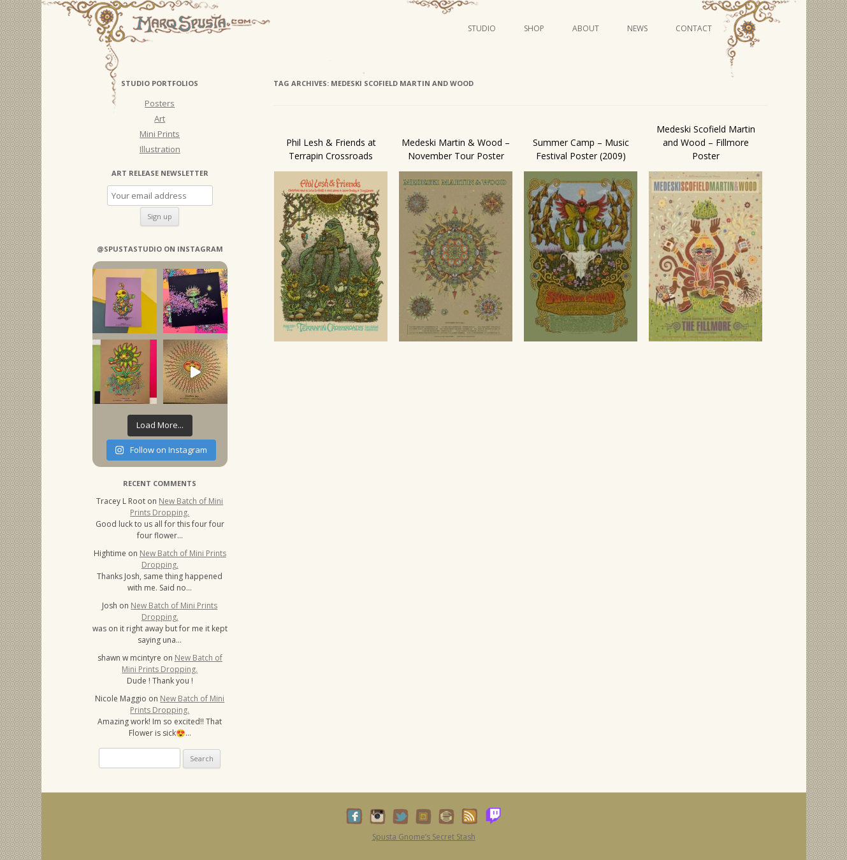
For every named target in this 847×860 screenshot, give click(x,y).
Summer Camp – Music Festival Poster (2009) (581, 149)
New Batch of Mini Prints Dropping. (176, 507)
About (585, 28)
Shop (534, 28)
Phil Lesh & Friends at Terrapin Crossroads (331, 149)
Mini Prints (160, 134)
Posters (160, 103)
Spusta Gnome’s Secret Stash (423, 836)
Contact (694, 28)
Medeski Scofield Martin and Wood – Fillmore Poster (705, 142)
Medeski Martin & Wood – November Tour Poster (456, 149)
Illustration (160, 149)
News (637, 28)
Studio (482, 28)
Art (159, 118)
